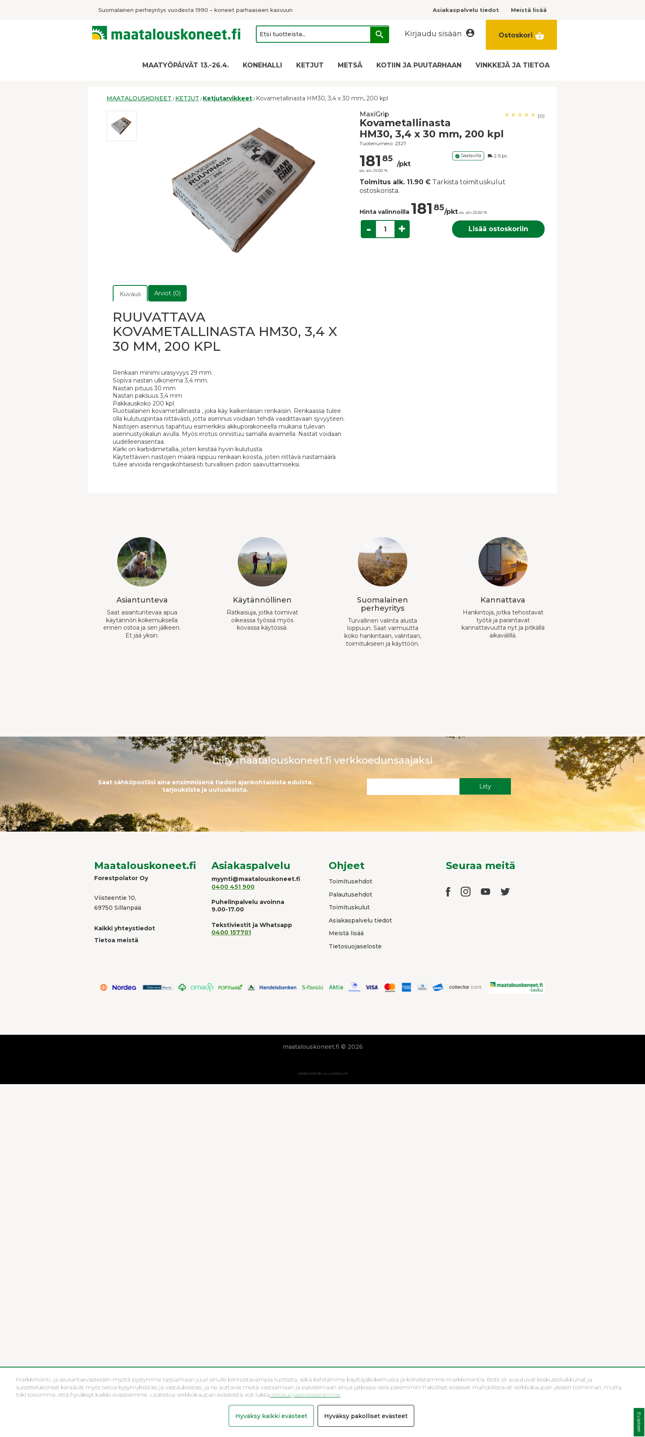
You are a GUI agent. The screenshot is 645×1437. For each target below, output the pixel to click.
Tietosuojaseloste (355, 946)
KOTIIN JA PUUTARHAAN (419, 65)
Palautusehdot (350, 894)
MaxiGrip (374, 114)
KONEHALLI (262, 65)
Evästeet (639, 1422)
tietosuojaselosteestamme (305, 1394)
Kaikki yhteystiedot (124, 928)
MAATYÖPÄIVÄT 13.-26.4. (185, 65)
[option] (122, 126)
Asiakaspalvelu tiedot (360, 920)
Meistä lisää (346, 933)
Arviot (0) (167, 293)
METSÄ (350, 65)
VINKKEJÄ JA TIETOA (513, 65)
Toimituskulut (349, 907)
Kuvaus (130, 294)
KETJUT (310, 65)
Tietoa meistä (116, 940)
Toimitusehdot (350, 881)
